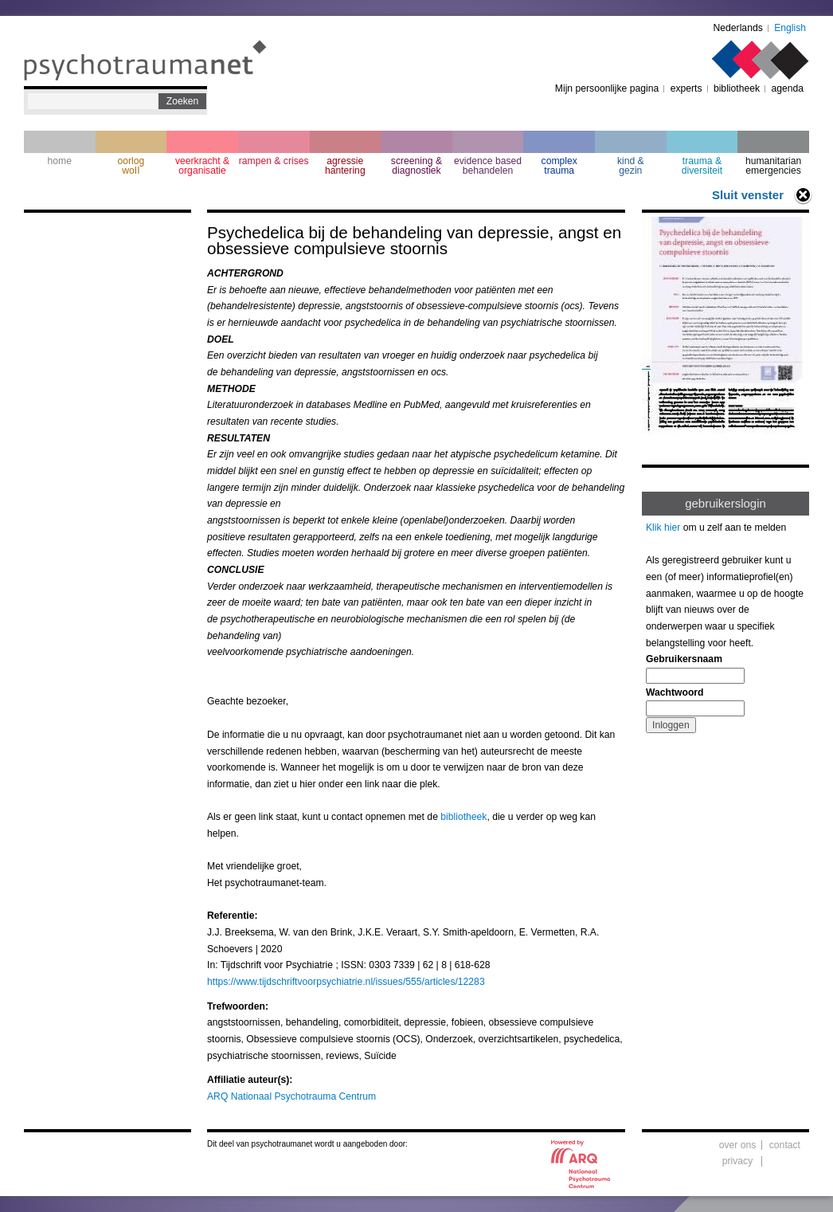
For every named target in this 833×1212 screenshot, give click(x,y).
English (790, 27)
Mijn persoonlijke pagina (607, 88)
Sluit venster (748, 195)
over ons (738, 1145)
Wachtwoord (674, 692)
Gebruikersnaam (684, 659)
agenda (787, 88)
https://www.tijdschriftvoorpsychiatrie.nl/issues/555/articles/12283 (346, 981)
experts (686, 88)
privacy (737, 1161)
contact (784, 1145)
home (60, 161)
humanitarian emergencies (773, 165)
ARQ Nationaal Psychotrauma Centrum (291, 1096)
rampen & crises (274, 161)
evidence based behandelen (488, 165)
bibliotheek (737, 88)
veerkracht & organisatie (202, 165)
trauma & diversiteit (702, 165)
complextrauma (559, 165)
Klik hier (663, 527)
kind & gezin (630, 165)
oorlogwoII (131, 165)
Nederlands (738, 27)
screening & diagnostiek (416, 165)
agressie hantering (345, 165)
